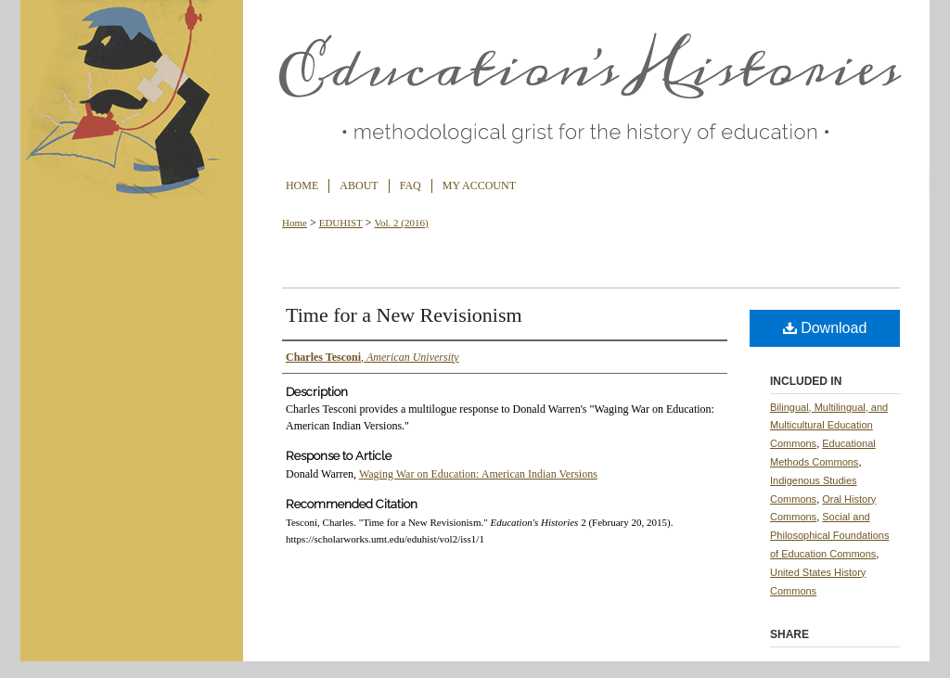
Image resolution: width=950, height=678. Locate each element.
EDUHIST (341, 222)
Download (825, 328)
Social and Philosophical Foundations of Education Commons (829, 535)
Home (294, 222)
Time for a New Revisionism (404, 314)
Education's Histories (475, 86)
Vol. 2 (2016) (402, 222)
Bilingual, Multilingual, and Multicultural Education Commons (829, 426)
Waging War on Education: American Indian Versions (478, 473)
